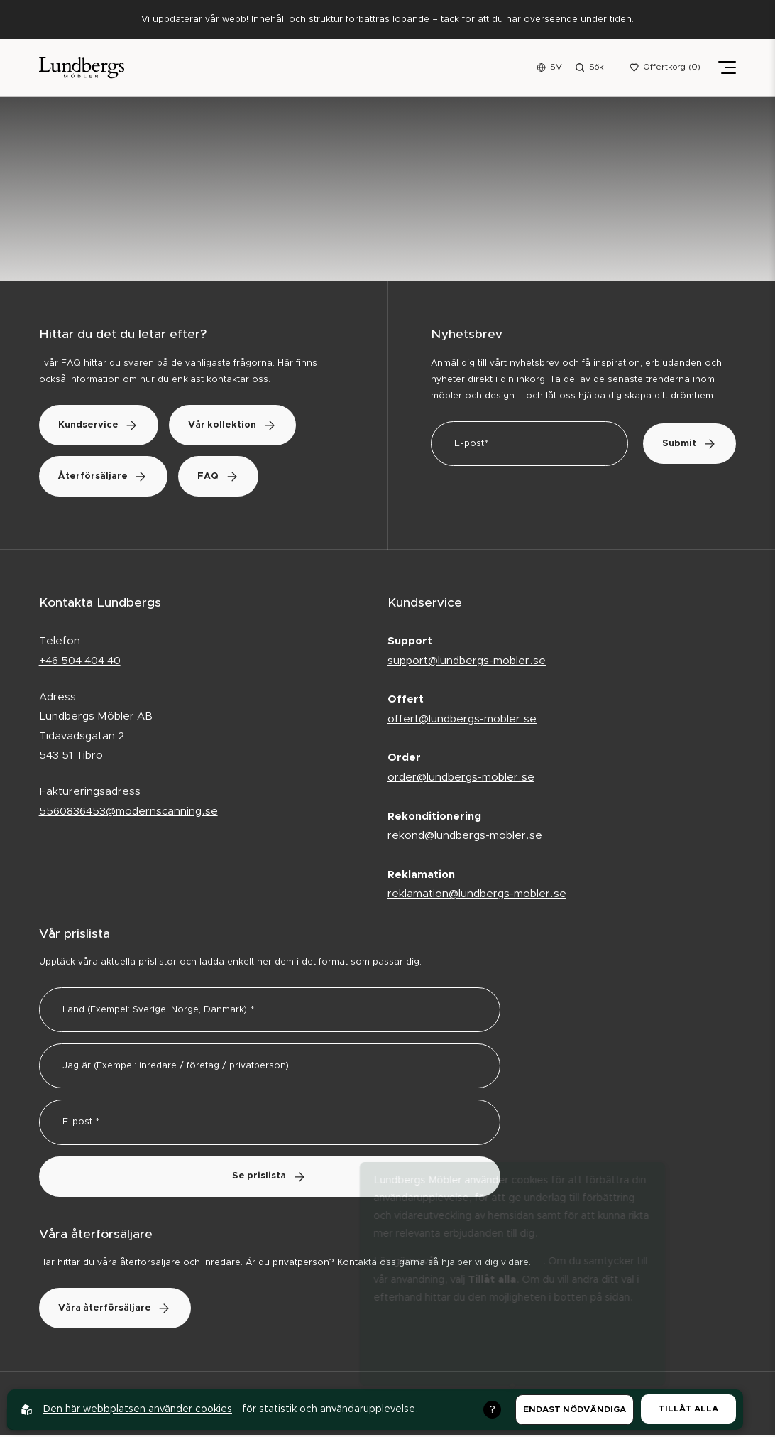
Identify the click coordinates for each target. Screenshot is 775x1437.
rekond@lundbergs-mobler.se (465, 837)
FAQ (228, 478)
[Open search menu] (589, 68)
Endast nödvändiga (574, 1409)
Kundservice (101, 426)
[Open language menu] (549, 68)
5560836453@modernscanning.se (128, 813)
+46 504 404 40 (80, 662)
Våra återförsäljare (118, 1310)
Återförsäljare (106, 478)
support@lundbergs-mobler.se (467, 662)
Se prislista (269, 1178)
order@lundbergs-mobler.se (461, 779)
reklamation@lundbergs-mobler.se (477, 895)
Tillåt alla (688, 1408)
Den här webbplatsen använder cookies (137, 1409)
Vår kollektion (242, 426)
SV (556, 67)
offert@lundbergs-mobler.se (462, 720)
